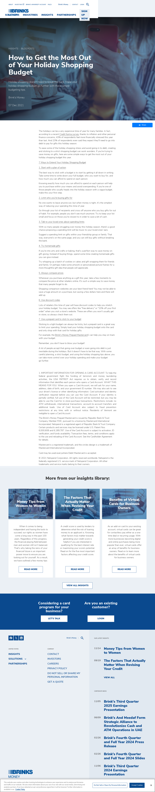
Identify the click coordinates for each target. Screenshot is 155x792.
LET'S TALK (54, 619)
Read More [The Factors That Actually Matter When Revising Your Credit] (80, 569)
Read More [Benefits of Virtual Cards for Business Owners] (127, 569)
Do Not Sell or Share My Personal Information (63, 675)
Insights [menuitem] (93, 11)
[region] (77, 785)
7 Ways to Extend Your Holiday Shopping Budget (62, 162)
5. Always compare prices (51, 273)
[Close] (151, 785)
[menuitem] (11, 4)
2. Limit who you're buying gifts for (55, 198)
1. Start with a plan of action (52, 168)
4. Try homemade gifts (49, 246)
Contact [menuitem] (53, 654)
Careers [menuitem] (53, 664)
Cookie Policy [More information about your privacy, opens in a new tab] (20, 789)
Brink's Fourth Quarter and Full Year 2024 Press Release (124, 742)
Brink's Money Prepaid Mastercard (71, 335)
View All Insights (77, 585)
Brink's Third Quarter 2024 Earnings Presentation (121, 770)
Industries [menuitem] (76, 11)
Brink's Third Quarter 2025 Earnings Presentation (121, 706)
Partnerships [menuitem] (112, 11)
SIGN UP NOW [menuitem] (136, 11)
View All (109, 677)
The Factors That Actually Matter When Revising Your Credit (124, 665)
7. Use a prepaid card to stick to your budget (60, 319)
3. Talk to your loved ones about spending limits (61, 222)
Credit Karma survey (69, 134)
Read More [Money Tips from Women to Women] (33, 569)
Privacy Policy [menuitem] (57, 668)
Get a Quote (55, 682)
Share (142, 125)
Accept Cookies (137, 785)
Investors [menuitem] (54, 659)
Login (100, 619)
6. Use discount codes (49, 300)
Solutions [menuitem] (58, 11)
